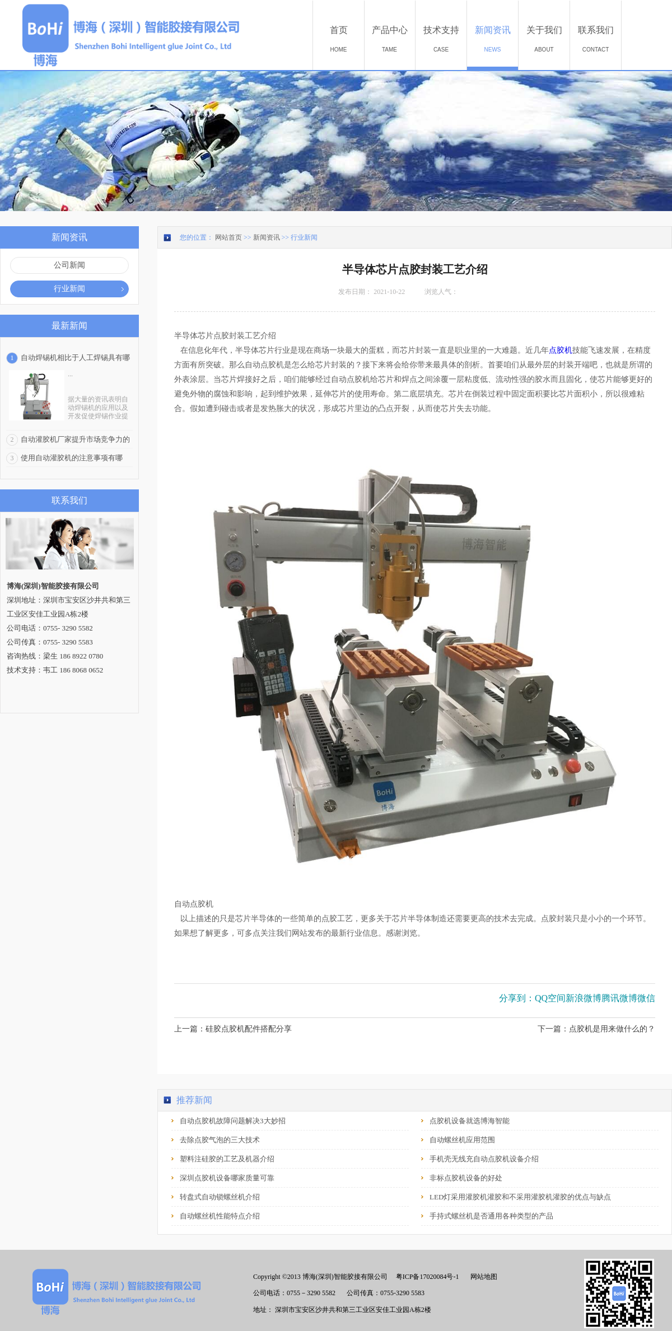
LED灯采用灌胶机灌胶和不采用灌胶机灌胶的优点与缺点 (520, 1197)
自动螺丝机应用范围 (462, 1140)
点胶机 (560, 350)
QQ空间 (550, 998)
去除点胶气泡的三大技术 (220, 1140)
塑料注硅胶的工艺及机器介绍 (227, 1159)
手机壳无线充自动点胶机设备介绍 (484, 1159)
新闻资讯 (266, 237)
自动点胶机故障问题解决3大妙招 (233, 1121)
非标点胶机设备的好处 (466, 1178)
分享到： (517, 998)
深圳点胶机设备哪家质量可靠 (227, 1178)
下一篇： (596, 1029)
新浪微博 (583, 998)
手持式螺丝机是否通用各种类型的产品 (491, 1216)
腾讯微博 (619, 998)
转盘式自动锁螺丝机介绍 (220, 1197)
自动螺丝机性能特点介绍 (220, 1216)
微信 (646, 998)
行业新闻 (304, 237)
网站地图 (482, 1277)
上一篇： (233, 1029)
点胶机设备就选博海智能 (470, 1121)
